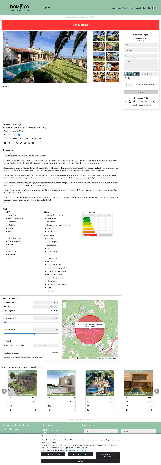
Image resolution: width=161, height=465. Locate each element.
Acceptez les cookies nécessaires (107, 455)
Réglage (80, 461)
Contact (137, 8)
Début (107, 8)
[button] (4, 391)
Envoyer (141, 92)
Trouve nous (127, 8)
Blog (144, 8)
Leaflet (99, 358)
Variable (21, 345)
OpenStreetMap (107, 358)
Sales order (116, 8)
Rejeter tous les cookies (80, 454)
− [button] (64, 306)
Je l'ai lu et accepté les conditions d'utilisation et (140, 85)
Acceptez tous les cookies (53, 454)
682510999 (141, 41)
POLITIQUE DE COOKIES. (76, 450)
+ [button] (64, 303)
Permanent (9, 345)
